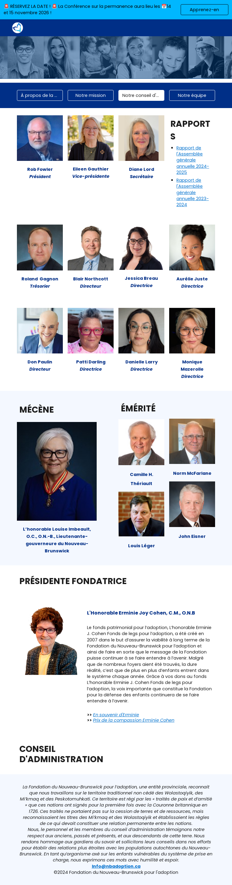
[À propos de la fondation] (39, 95)
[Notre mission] (90, 95)
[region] (116, 9)
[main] (40, 172)
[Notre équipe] (191, 95)
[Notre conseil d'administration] (141, 95)
